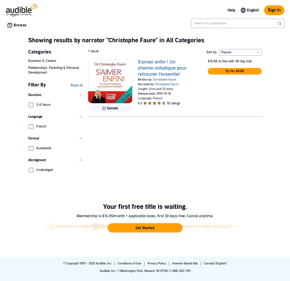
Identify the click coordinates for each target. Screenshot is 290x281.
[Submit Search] (280, 23)
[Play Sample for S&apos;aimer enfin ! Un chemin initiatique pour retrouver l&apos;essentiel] (110, 108)
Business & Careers (42, 61)
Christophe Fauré (164, 80)
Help (231, 10)
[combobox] (237, 23)
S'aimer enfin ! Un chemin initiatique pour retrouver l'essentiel (162, 68)
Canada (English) (215, 263)
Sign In (274, 10)
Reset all (76, 85)
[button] (55, 95)
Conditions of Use (130, 263)
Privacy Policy (157, 263)
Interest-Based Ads (185, 263)
